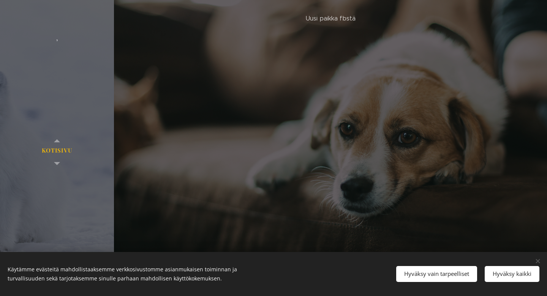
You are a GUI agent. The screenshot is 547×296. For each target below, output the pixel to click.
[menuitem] (57, 150)
